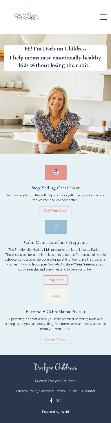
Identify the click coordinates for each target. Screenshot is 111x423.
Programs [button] (56, 280)
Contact (88, 391)
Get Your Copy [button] (55, 210)
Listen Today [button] (55, 339)
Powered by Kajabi (55, 412)
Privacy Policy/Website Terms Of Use (46, 391)
